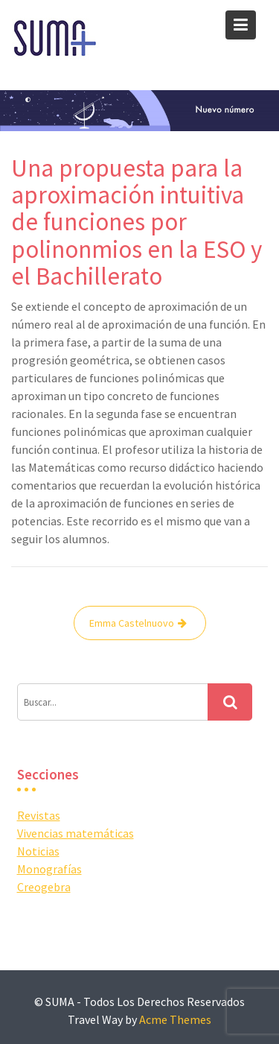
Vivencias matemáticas (75, 833)
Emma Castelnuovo (131, 623)
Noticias (38, 851)
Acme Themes (175, 1019)
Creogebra (44, 886)
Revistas (38, 815)
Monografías (49, 868)
